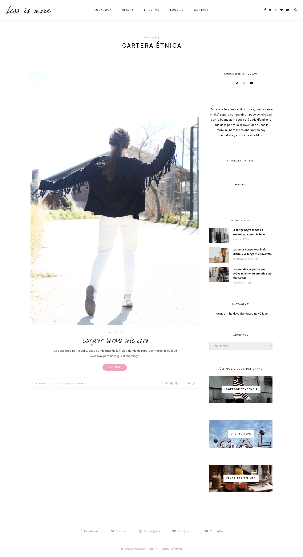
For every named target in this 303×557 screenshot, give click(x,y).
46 (191, 383)
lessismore (76, 383)
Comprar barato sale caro (114, 341)
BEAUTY (128, 9)
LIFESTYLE (152, 9)
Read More (115, 367)
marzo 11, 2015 (49, 383)
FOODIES (177, 9)
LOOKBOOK (103, 9)
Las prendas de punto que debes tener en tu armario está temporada (252, 273)
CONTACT (201, 9)
